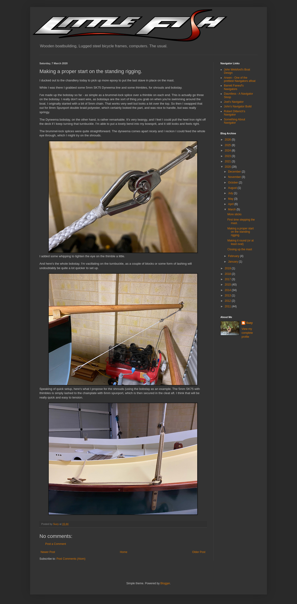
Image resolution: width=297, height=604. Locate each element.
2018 (228, 274)
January (233, 261)
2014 (228, 290)
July (231, 193)
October (233, 182)
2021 (228, 161)
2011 (228, 306)
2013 (228, 295)
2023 (228, 156)
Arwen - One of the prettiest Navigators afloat (239, 79)
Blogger (165, 583)
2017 (228, 279)
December (235, 171)
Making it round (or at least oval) (240, 242)
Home (123, 552)
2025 (228, 145)
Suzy (249, 322)
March (232, 209)
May (231, 198)
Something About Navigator (234, 121)
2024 (228, 150)
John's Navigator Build (238, 106)
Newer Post (48, 552)
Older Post (198, 552)
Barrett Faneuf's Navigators (234, 87)
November (235, 177)
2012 (228, 300)
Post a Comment (55, 544)
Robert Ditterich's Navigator (234, 113)
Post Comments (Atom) (70, 558)
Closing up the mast (239, 249)
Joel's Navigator (234, 101)
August (233, 188)
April (231, 204)
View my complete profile (247, 332)
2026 (228, 139)
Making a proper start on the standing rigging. (240, 232)
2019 (228, 268)
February (234, 256)
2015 (228, 284)
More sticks (234, 214)
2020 (228, 166)
